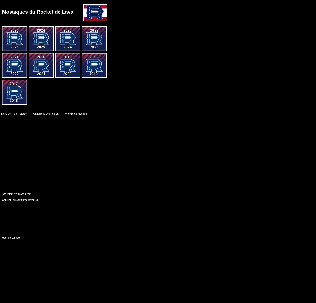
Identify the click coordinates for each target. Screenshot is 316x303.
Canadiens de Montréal (46, 113)
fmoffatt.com (24, 194)
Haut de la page (11, 237)
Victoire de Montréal (76, 113)
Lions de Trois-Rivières (14, 113)
